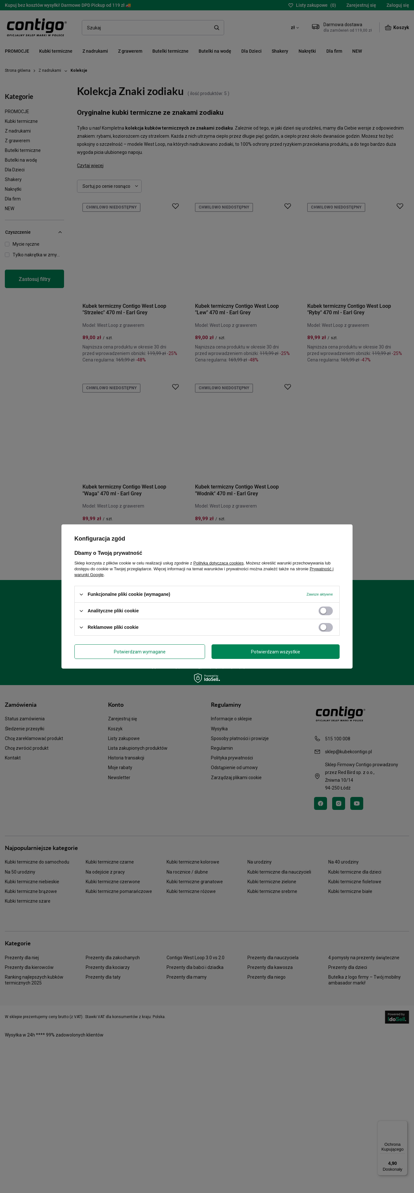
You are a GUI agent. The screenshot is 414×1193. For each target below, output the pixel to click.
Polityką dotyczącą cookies (218, 563)
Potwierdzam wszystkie (275, 651)
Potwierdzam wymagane (140, 651)
